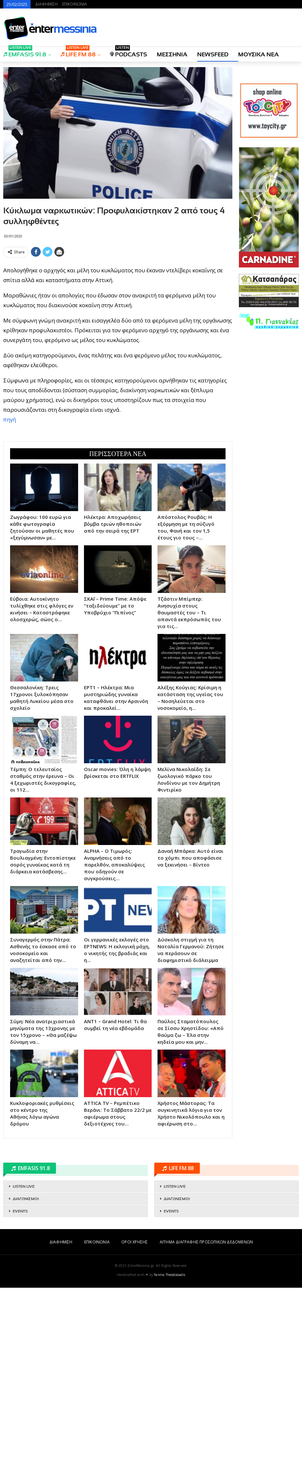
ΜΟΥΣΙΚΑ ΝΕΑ (258, 54)
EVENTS (20, 1399)
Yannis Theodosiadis (169, 1463)
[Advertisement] (117, 305)
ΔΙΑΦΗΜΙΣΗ (46, 4)
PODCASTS (128, 52)
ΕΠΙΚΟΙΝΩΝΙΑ (74, 4)
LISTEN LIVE (23, 1374)
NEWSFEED (212, 54)
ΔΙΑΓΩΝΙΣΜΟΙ (26, 1387)
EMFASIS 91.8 (24, 52)
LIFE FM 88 (78, 52)
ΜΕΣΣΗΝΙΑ (172, 54)
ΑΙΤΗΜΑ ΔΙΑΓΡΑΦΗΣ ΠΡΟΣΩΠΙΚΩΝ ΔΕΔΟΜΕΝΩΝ (206, 1430)
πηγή (9, 513)
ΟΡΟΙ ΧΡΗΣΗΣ (134, 1430)
